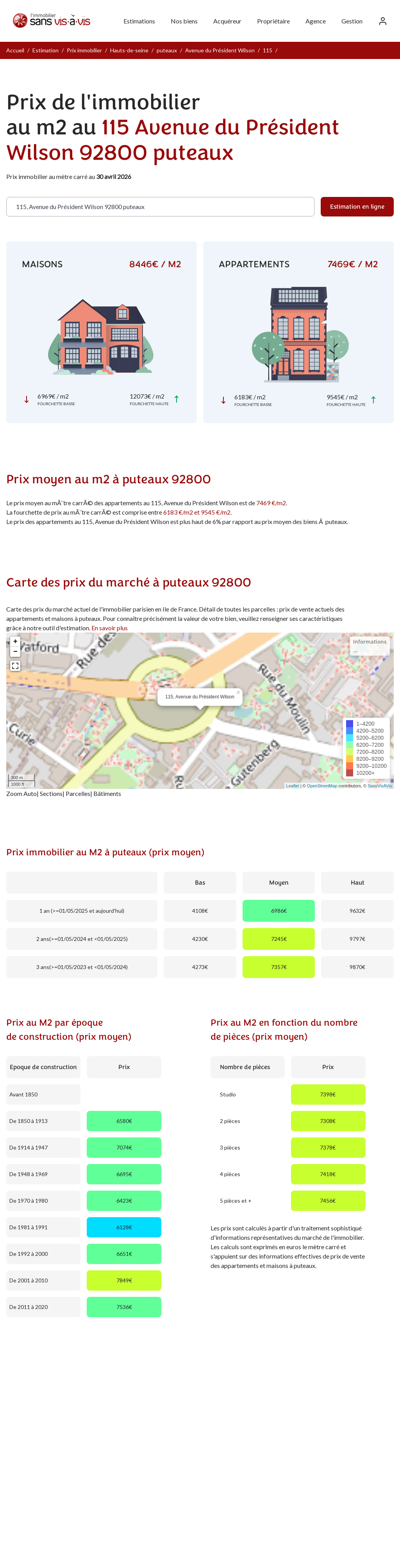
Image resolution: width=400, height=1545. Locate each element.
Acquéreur (227, 21)
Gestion (351, 21)
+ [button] (15, 641)
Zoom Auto (21, 793)
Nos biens (184, 21)
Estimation (45, 50)
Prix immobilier (84, 50)
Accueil (15, 50)
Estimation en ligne (357, 206)
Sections (51, 793)
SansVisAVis (380, 785)
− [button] (15, 651)
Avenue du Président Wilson (220, 50)
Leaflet (292, 785)
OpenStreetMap (322, 785)
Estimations (139, 21)
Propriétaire (273, 21)
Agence (315, 21)
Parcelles (78, 793)
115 (267, 50)
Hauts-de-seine (129, 50)
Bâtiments (107, 793)
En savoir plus (109, 627)
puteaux (167, 50)
